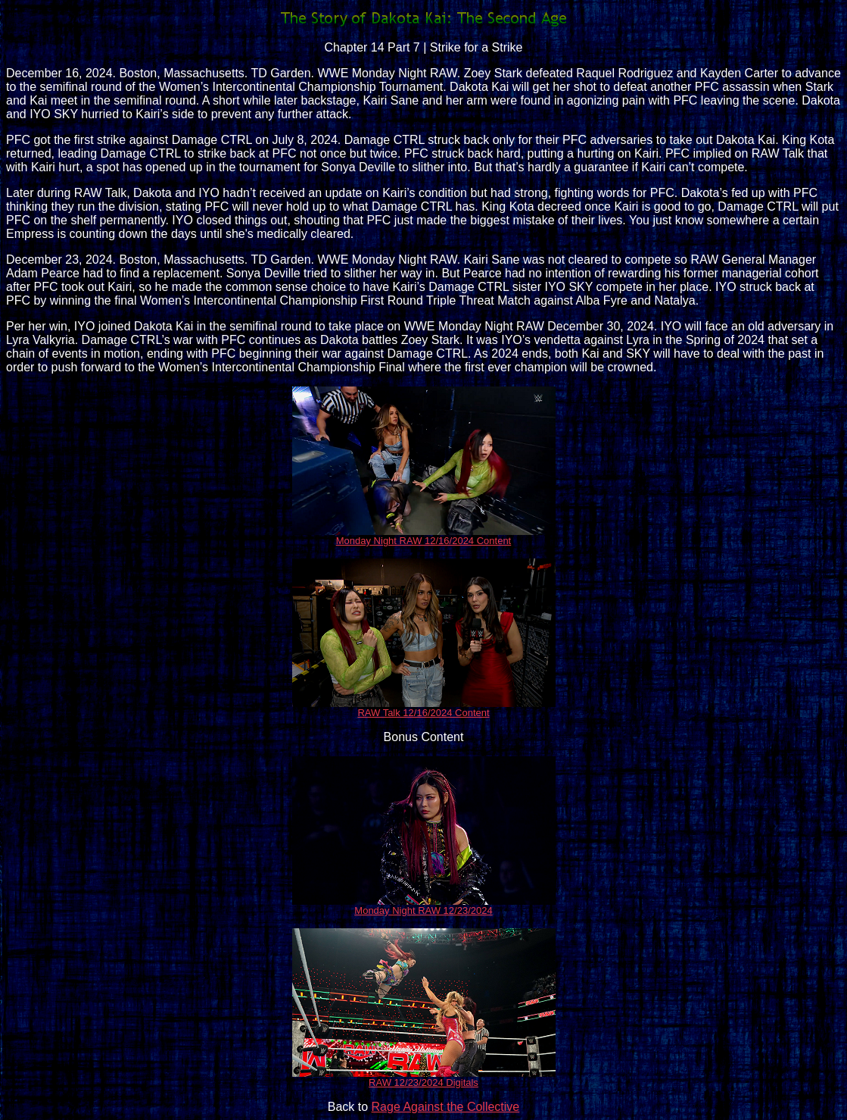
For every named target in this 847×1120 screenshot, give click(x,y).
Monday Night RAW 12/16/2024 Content (424, 540)
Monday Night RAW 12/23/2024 (423, 910)
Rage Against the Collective (446, 1106)
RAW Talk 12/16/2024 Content (423, 712)
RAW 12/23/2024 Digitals (423, 1082)
